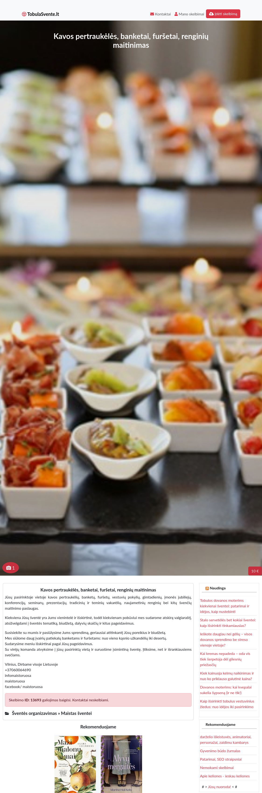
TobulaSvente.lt (40, 14)
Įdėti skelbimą (223, 13)
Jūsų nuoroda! (219, 786)
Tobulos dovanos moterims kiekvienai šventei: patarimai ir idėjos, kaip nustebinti (224, 606)
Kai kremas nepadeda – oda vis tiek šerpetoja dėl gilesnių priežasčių (225, 659)
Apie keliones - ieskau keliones (225, 776)
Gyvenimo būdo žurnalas (220, 750)
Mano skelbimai (189, 14)
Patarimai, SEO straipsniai (220, 759)
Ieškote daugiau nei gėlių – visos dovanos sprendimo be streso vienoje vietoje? (226, 639)
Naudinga (218, 588)
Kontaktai (160, 14)
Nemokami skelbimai (217, 767)
